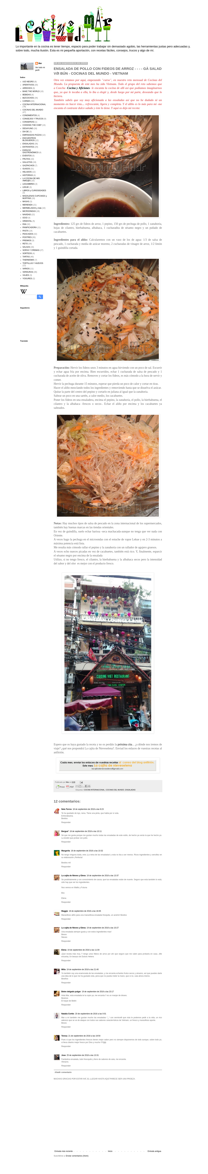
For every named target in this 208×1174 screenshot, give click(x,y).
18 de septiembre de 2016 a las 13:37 (103, 875)
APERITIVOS (28, 85)
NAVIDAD (27, 214)
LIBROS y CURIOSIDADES (34, 190)
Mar (40, 63)
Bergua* (65, 831)
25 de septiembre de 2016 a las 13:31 (83, 1055)
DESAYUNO (28, 128)
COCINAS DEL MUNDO (115, 790)
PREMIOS (27, 240)
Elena (64, 950)
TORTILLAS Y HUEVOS (33, 263)
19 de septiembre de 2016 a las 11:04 (83, 950)
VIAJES (26, 275)
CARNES (27, 101)
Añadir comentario (63, 1072)
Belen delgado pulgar (71, 991)
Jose (63, 1055)
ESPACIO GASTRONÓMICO (31, 151)
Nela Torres (66, 809)
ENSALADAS (130, 790)
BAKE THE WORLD (31, 91)
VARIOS (26, 269)
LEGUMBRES (29, 184)
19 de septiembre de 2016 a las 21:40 (83, 969)
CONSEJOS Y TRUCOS (33, 119)
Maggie (64, 911)
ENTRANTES (28, 147)
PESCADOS (28, 234)
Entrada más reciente (64, 1151)
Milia (63, 969)
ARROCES (27, 88)
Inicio (110, 1151)
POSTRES (27, 237)
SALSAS (26, 247)
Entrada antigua (154, 1151)
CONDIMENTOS (30, 115)
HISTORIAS (28, 175)
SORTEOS (27, 253)
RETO (25, 244)
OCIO (25, 218)
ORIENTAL (27, 221)
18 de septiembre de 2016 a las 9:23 (88, 809)
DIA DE (26, 132)
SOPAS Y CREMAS (31, 250)
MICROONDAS (29, 211)
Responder (66, 822)
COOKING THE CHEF (32, 125)
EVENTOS (27, 156)
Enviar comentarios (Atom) (77, 1156)
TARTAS (26, 257)
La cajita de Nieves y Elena (73, 875)
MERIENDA (28, 205)
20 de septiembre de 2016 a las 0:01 (90, 1014)
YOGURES (27, 278)
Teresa (64, 1036)
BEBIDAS (27, 95)
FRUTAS (26, 159)
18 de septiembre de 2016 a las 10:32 (87, 851)
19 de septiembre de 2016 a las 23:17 (98, 991)
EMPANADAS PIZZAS (32, 135)
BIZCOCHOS (28, 98)
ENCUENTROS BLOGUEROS (29, 139)
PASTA (26, 231)
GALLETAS (27, 162)
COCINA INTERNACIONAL (94, 790)
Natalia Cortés (67, 1014)
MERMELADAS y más (32, 208)
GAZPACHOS (28, 165)
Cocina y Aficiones (78, 88)
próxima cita (125, 744)
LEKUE (26, 187)
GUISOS (26, 169)
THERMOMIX (28, 260)
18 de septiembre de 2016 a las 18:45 (85, 911)
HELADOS (27, 172)
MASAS (26, 201)
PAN (24, 224)
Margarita (65, 851)
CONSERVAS (28, 122)
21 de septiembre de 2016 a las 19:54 (84, 1036)
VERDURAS (28, 272)
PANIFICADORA (30, 227)
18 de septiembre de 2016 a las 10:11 (86, 831)
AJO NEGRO (28, 82)
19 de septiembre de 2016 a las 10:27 (103, 928)
